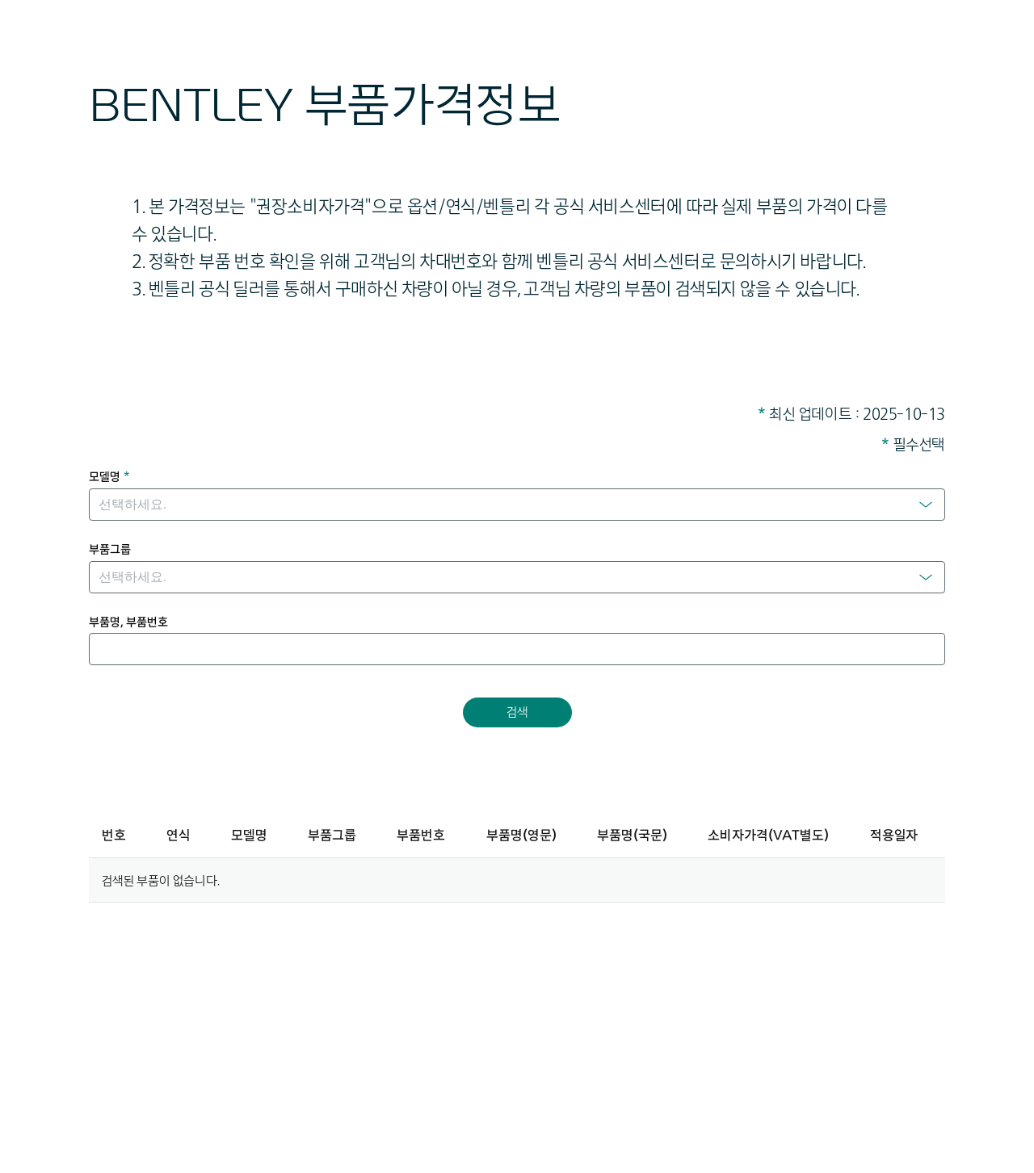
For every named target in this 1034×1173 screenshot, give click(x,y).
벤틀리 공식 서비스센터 (618, 260)
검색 (517, 711)
